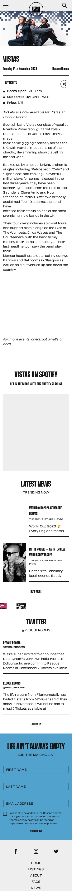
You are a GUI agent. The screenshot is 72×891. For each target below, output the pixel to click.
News (36, 887)
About (36, 875)
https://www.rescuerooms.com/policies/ (33, 823)
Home (36, 863)
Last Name (16, 786)
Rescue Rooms (15, 117)
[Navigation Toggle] (7, 5)
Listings (36, 869)
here (7, 344)
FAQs (36, 881)
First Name (16, 769)
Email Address (19, 803)
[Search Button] (64, 5)
